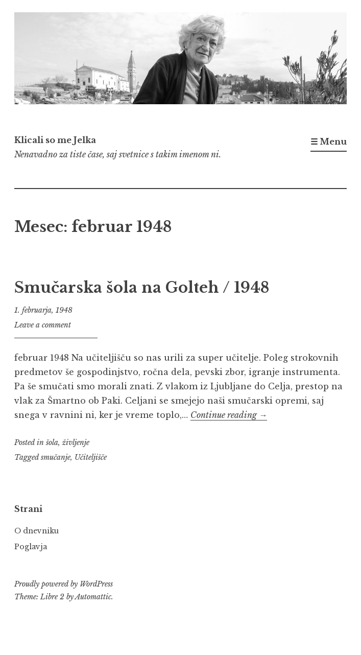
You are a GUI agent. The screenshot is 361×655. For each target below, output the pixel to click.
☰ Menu (328, 141)
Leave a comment (42, 325)
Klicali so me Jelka (55, 140)
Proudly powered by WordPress (63, 584)
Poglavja (30, 546)
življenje (75, 442)
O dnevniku (36, 530)
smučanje (55, 457)
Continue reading (228, 415)
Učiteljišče (91, 457)
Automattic (93, 596)
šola (52, 442)
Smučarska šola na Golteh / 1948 (141, 287)
